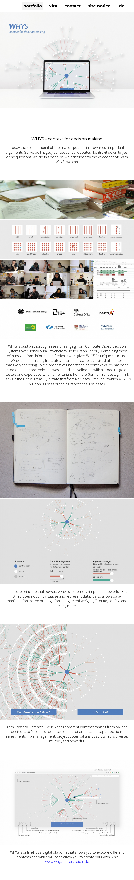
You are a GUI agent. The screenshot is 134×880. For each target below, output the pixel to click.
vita (53, 6)
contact (72, 6)
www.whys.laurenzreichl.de (67, 861)
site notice (99, 6)
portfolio (32, 6)
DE (122, 6)
